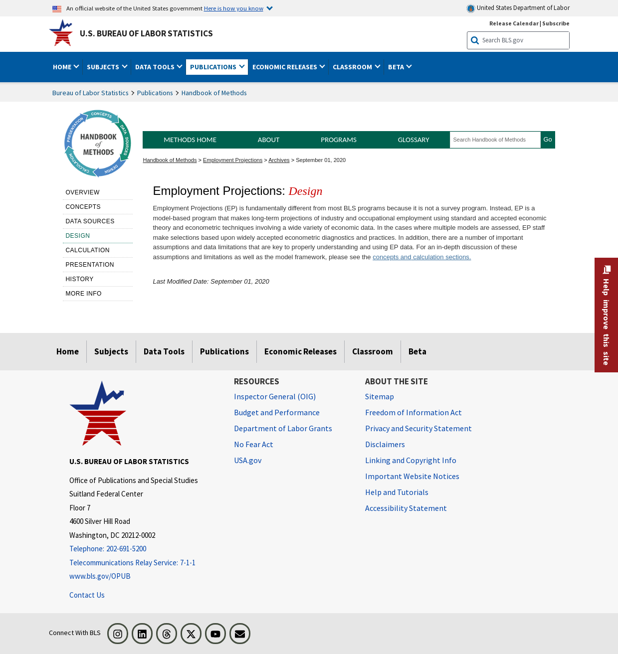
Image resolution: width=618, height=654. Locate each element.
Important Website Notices (412, 476)
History (79, 279)
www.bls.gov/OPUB (100, 576)
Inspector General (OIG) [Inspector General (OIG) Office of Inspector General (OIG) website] (275, 396)
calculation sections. (441, 257)
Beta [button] (397, 66)
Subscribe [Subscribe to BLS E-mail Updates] (556, 23)
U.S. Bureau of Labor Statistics (146, 33)
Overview (82, 192)
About (269, 139)
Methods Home (190, 139)
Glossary (413, 139)
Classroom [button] (353, 66)
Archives (278, 160)
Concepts (83, 206)
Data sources (89, 221)
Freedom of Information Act (413, 412)
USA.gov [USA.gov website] (247, 460)
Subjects (111, 351)
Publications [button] (214, 66)
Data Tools (164, 351)
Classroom (372, 351)
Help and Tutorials (396, 492)
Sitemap (379, 396)
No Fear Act (253, 444)
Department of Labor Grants (283, 428)
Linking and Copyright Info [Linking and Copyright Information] (410, 460)
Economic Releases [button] (285, 66)
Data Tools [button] (155, 66)
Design (77, 235)
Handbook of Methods (214, 92)
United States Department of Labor (518, 8)
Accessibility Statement (406, 508)
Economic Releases (300, 351)
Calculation (87, 250)
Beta (417, 351)
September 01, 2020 (321, 160)
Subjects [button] (104, 66)
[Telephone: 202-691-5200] (144, 549)
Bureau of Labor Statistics (90, 92)
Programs (339, 139)
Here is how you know (233, 8)
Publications (155, 92)
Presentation (89, 264)
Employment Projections (232, 160)
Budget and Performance (277, 412)
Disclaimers (385, 444)
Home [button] (63, 66)
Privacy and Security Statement (418, 428)
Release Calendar (514, 23)
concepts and (392, 257)
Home (67, 351)
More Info (83, 293)
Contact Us (87, 595)
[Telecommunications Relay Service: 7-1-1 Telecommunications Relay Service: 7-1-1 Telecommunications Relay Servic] (144, 563)
